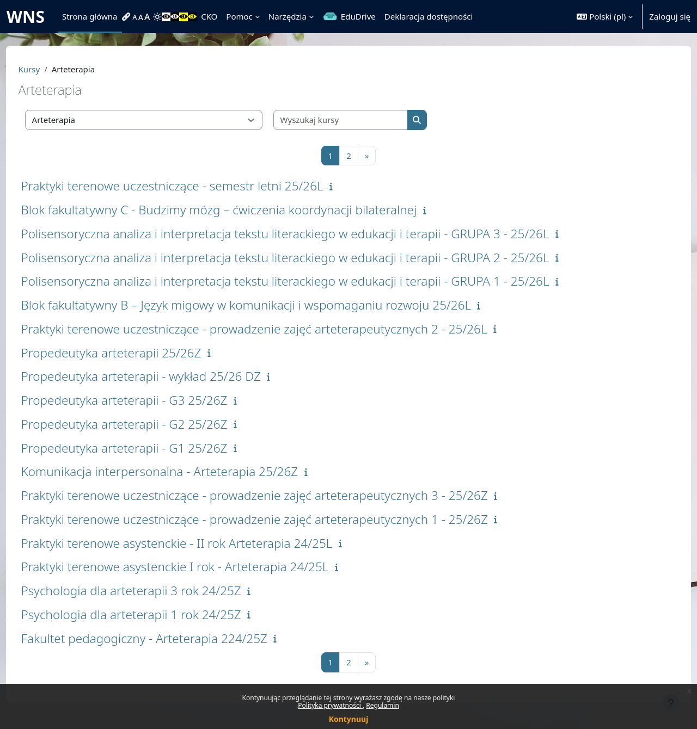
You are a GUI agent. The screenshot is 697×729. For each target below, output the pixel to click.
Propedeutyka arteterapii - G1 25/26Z (144, 448)
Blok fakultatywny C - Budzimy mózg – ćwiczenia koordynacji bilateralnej (239, 209)
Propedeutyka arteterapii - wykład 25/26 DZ (161, 376)
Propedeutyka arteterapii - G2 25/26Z (144, 424)
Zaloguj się (669, 16)
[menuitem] (127, 17)
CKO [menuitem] (209, 16)
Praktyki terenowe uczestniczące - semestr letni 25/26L (192, 185)
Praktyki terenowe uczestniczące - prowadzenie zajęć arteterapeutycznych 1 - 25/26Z (274, 519)
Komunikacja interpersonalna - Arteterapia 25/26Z (180, 471)
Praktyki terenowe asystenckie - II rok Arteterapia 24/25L (197, 543)
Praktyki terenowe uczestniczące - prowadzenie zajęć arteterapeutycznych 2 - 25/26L (274, 328)
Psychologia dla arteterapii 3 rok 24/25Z (151, 590)
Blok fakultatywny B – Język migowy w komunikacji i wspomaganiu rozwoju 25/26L (266, 304)
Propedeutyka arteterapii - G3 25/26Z (144, 400)
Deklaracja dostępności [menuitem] (428, 16)
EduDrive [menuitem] (358, 16)
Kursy (49, 69)
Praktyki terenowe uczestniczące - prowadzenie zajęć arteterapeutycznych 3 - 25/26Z (274, 495)
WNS (26, 16)
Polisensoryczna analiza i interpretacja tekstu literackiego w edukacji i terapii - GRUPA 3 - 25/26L (305, 233)
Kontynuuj (349, 719)
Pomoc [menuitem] (239, 16)
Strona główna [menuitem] (90, 16)
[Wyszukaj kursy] (361, 120)
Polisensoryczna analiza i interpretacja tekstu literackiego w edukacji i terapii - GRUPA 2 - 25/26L (305, 257)
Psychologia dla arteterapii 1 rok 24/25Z (151, 614)
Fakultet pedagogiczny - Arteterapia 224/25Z (164, 638)
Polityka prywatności (330, 705)
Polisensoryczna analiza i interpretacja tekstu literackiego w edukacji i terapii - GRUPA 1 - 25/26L (305, 281)
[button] (605, 16)
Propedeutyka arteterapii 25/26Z (131, 352)
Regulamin (382, 705)
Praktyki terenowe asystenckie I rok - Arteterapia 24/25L (195, 566)
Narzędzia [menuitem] (287, 16)
